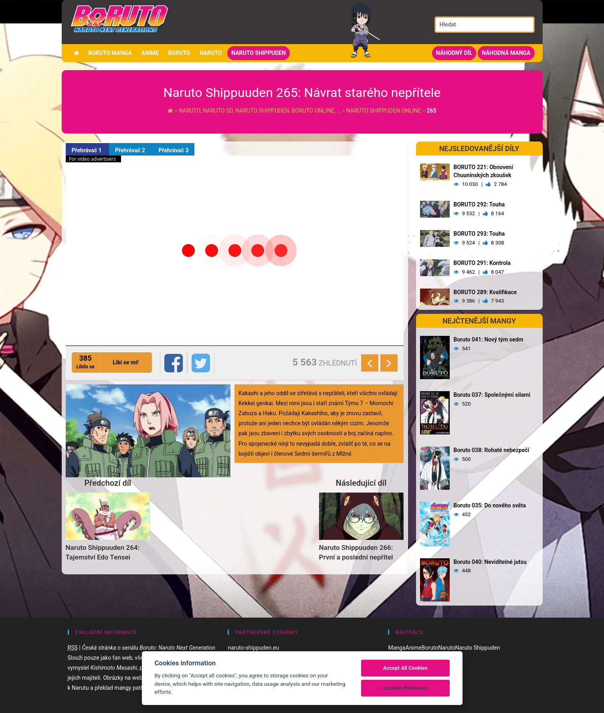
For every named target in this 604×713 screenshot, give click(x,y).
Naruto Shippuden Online (383, 110)
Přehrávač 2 (130, 150)
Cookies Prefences (405, 688)
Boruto (179, 53)
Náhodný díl (454, 53)
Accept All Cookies (405, 668)
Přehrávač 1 (87, 150)
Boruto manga (110, 53)
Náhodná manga (506, 53)
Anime (150, 53)
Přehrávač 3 (173, 150)
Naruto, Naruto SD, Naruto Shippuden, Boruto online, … (260, 110)
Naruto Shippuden (258, 53)
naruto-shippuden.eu (253, 647)
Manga (396, 647)
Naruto (211, 53)
